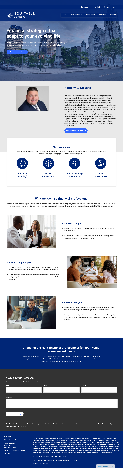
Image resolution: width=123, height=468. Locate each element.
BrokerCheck (74, 460)
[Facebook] (12, 2)
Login (113, 2)
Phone (83, 385)
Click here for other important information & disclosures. (49, 456)
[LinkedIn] (8, 2)
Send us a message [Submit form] (14, 414)
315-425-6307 (13, 440)
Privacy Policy (97, 2)
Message (9, 397)
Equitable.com (85, 2)
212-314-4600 (101, 438)
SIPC (118, 438)
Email (45, 385)
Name (7, 385)
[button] (64, 9)
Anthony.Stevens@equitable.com (14, 450)
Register (106, 2)
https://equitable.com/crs (40, 452)
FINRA (114, 438)
